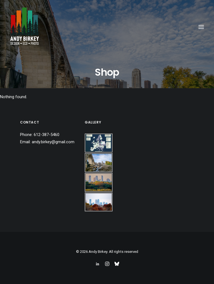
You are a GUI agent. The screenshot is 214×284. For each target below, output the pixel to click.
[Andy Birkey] (24, 27)
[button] (201, 27)
